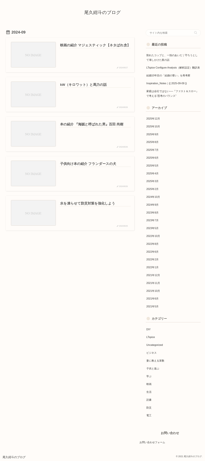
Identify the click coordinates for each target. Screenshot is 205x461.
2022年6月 (152, 251)
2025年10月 (153, 126)
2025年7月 (152, 150)
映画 (149, 384)
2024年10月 (153, 197)
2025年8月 (152, 142)
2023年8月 (152, 212)
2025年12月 (153, 118)
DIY (148, 329)
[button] (195, 32)
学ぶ (149, 376)
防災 (149, 407)
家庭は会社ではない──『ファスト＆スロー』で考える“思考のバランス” (172, 93)
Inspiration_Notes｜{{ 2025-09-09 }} (166, 83)
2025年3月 (152, 181)
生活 (149, 392)
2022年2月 (152, 259)
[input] (173, 33)
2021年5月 (152, 306)
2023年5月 (152, 228)
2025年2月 (152, 189)
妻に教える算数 (155, 360)
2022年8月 (152, 244)
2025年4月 (152, 173)
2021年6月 (152, 298)
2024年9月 (152, 204)
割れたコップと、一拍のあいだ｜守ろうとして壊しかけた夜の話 (172, 57)
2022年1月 (152, 267)
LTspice (150, 337)
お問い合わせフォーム (152, 442)
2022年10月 (153, 236)
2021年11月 (153, 283)
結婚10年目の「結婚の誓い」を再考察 (168, 75)
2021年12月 (153, 275)
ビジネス (151, 352)
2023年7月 (152, 220)
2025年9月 (152, 134)
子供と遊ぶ (152, 368)
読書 (149, 399)
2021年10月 (153, 291)
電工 (149, 415)
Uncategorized (154, 345)
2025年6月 (152, 157)
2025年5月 (152, 165)
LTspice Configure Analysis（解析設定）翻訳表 (173, 67)
